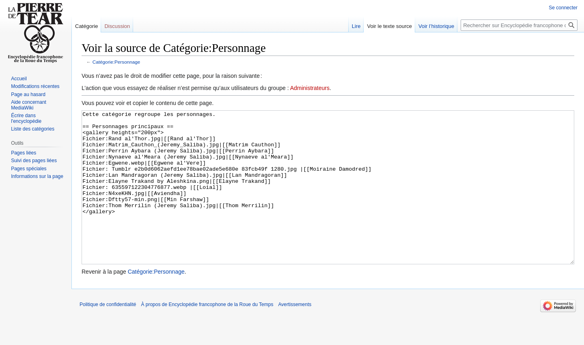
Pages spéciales (28, 168)
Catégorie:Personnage (116, 61)
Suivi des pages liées (34, 160)
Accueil (19, 78)
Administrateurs (310, 88)
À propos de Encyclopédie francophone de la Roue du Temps (207, 335)
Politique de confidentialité (108, 335)
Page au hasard (28, 94)
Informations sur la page (37, 176)
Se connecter (563, 8)
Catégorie (86, 26)
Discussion (117, 26)
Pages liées (23, 153)
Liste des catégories (32, 129)
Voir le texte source (389, 26)
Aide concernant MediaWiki (28, 105)
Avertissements (294, 335)
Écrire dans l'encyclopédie (26, 118)
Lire (356, 26)
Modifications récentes (35, 86)
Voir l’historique (436, 26)
